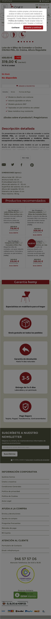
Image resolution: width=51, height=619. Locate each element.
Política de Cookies (16, 21)
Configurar (16, 27)
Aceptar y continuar (33, 27)
